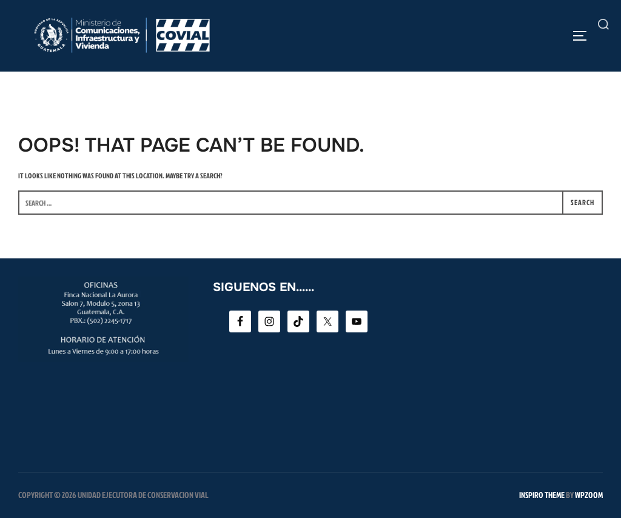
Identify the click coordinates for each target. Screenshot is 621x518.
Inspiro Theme (542, 494)
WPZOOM (589, 494)
